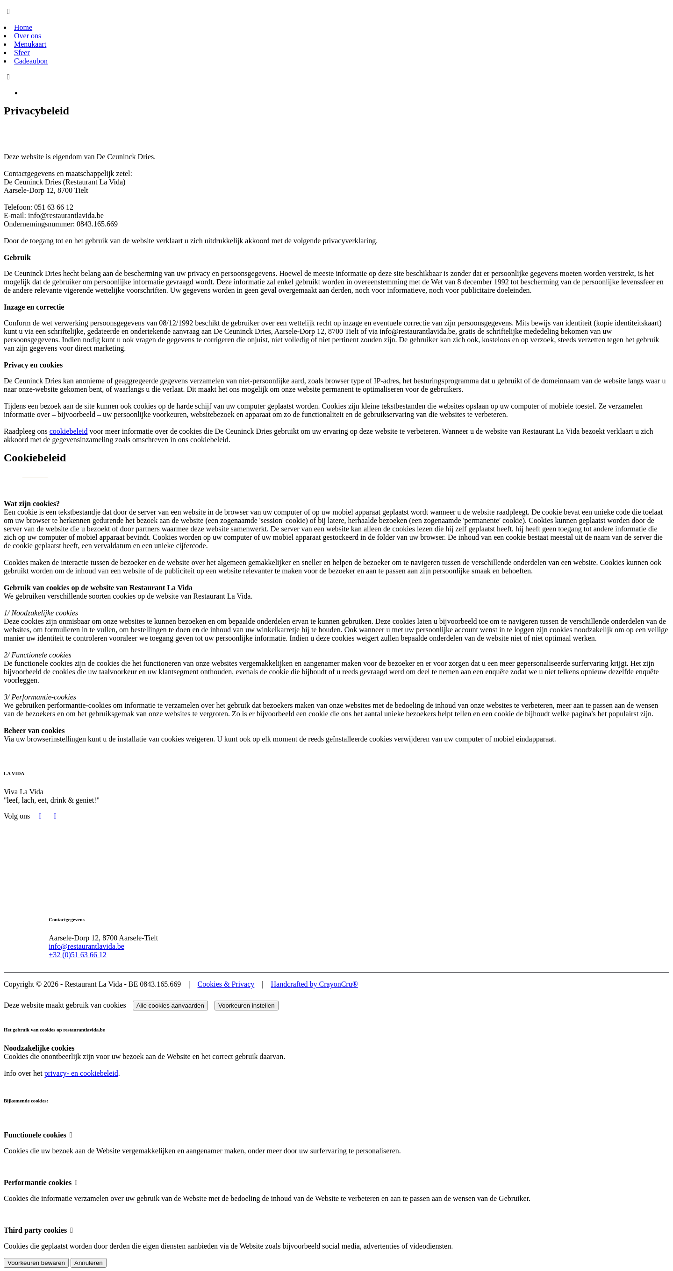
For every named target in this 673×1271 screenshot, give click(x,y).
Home (23, 27)
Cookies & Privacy (226, 984)
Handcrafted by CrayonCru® (314, 984)
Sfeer (22, 52)
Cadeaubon (31, 61)
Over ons (27, 36)
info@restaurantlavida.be (88, 946)
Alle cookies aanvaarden (170, 1005)
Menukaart (30, 44)
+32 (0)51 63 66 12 (79, 954)
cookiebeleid (69, 431)
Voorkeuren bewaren (36, 1262)
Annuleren (88, 1262)
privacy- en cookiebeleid (81, 1073)
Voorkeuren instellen (246, 1005)
